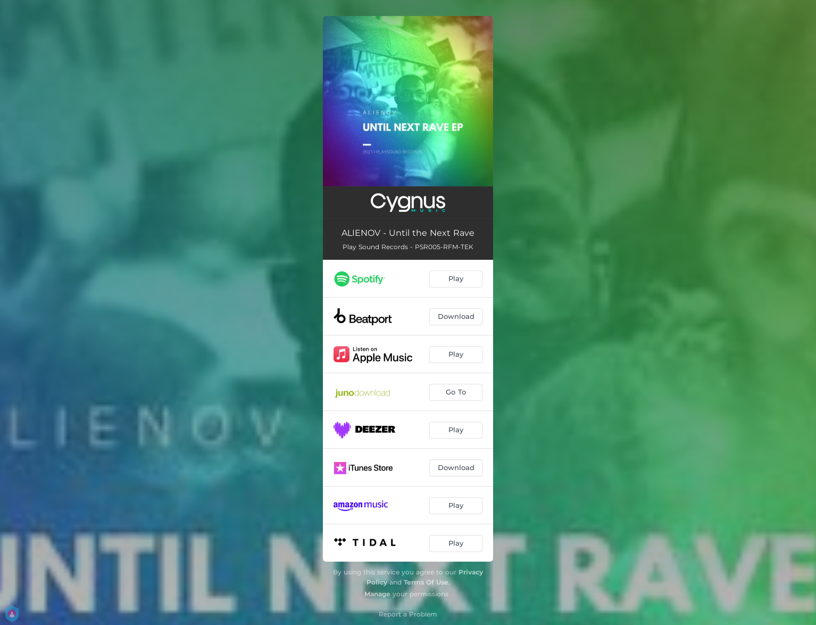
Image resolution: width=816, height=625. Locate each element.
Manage (377, 594)
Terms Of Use (426, 582)
